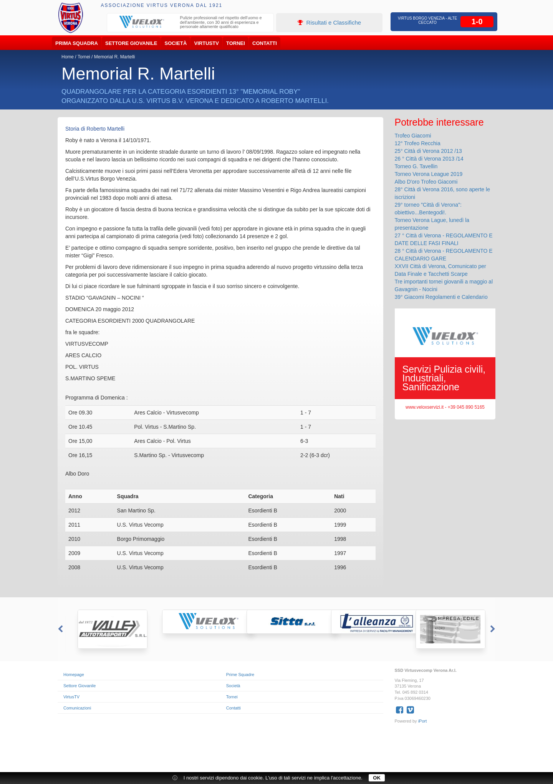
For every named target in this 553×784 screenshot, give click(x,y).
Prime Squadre (240, 674)
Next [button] (493, 629)
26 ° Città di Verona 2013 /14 (429, 159)
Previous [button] (59, 629)
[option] (190, 23)
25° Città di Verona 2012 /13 (428, 151)
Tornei (235, 43)
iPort (422, 721)
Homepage (73, 674)
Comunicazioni (77, 708)
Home (67, 57)
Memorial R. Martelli (114, 57)
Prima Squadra (76, 43)
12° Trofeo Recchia (417, 143)
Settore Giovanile (131, 43)
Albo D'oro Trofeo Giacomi (426, 182)
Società (176, 43)
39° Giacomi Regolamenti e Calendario (441, 297)
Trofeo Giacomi (413, 136)
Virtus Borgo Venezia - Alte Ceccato (427, 20)
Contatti (264, 43)
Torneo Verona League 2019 (429, 174)
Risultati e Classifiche (329, 22)
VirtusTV (206, 43)
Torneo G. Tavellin (416, 166)
